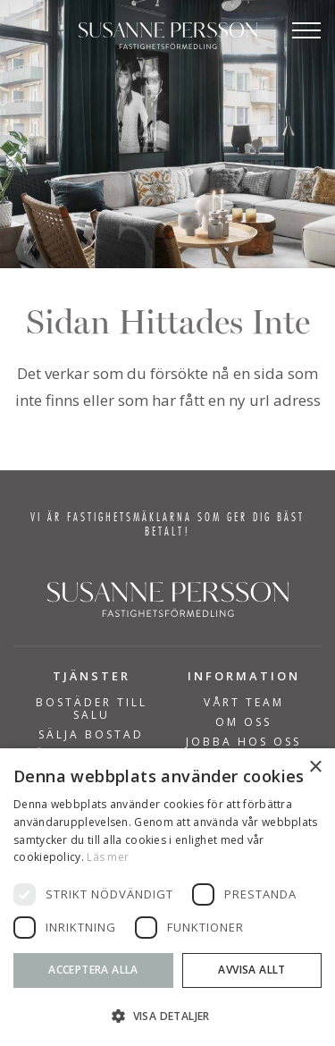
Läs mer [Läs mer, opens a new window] (108, 857)
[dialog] (167, 897)
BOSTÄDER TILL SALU (91, 708)
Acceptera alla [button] (93, 969)
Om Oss (243, 722)
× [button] (315, 767)
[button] (167, 1016)
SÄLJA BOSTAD (91, 735)
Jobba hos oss (243, 742)
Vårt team (244, 702)
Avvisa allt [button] (251, 969)
